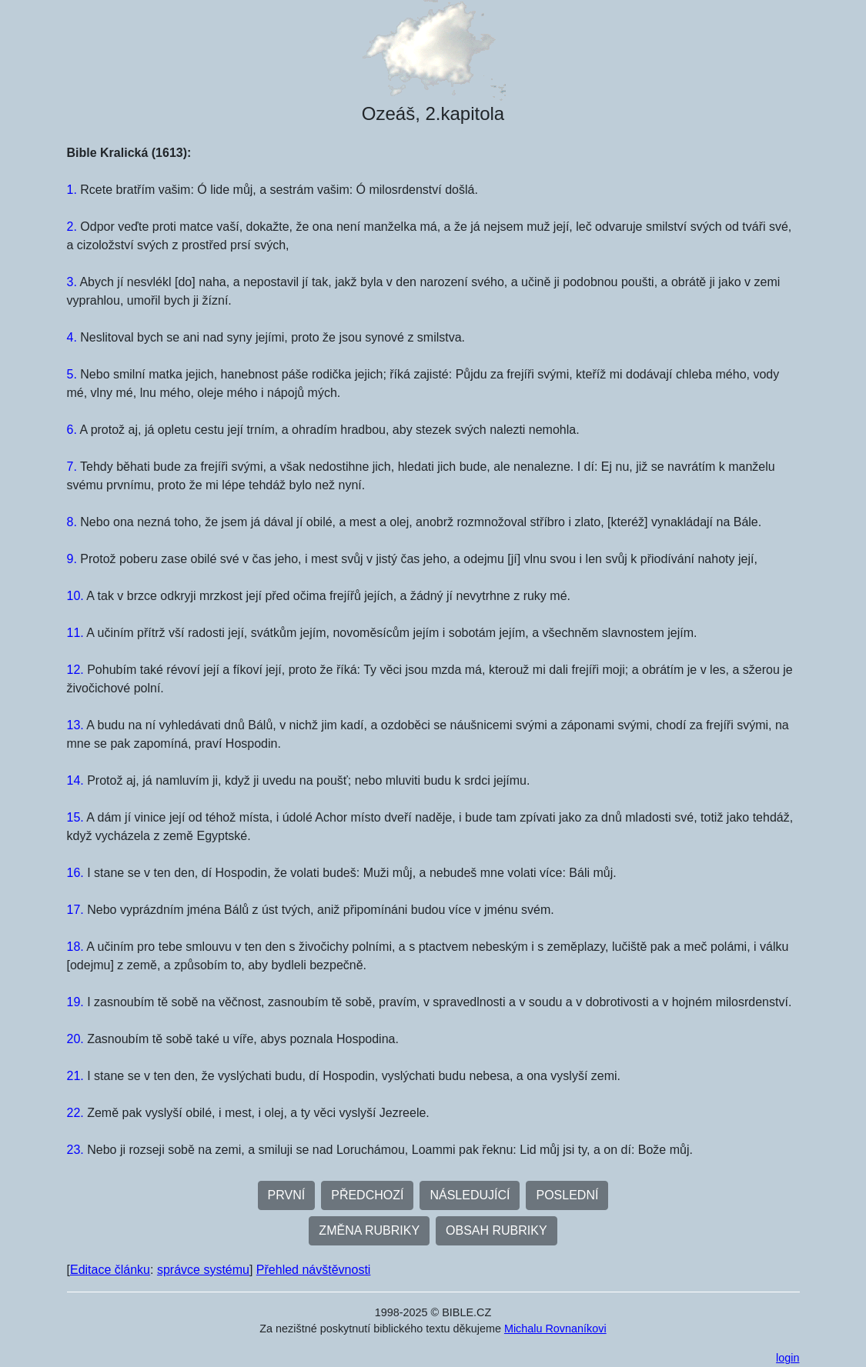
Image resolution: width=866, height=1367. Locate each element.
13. (75, 725)
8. (72, 521)
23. (75, 1149)
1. (72, 189)
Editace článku (110, 1269)
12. (75, 669)
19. (75, 1002)
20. (75, 1038)
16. (75, 872)
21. (75, 1075)
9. (72, 558)
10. (75, 595)
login (787, 1358)
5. (72, 374)
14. (75, 780)
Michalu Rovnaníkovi (555, 1328)
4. (72, 337)
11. (75, 632)
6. (72, 429)
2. (72, 226)
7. (72, 466)
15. (75, 817)
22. (75, 1112)
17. (75, 909)
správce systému (203, 1269)
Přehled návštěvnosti (313, 1269)
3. (72, 281)
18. (75, 946)
